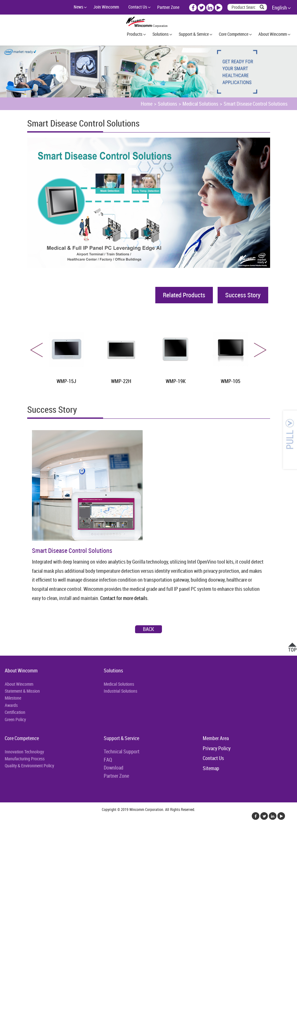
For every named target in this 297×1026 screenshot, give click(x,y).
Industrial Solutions (120, 691)
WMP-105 (230, 381)
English (279, 7)
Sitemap (211, 768)
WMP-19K (176, 381)
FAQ (108, 759)
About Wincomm (272, 34)
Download (113, 767)
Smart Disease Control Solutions (256, 103)
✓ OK (159, 1022)
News (78, 7)
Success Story (243, 295)
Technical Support (121, 751)
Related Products (184, 295)
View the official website (49, 902)
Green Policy (15, 719)
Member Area (216, 738)
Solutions (160, 34)
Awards (11, 705)
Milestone (13, 698)
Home (146, 103)
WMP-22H (121, 381)
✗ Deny (7, 856)
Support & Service (194, 34)
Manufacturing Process (25, 759)
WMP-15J (66, 381)
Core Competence (233, 34)
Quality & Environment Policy (29, 766)
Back (148, 629)
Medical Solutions (200, 103)
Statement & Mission (22, 691)
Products (134, 34)
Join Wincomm (106, 7)
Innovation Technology (24, 752)
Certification (15, 712)
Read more (12, 902)
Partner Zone (168, 7)
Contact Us (137, 7)
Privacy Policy (217, 748)
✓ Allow (8, 848)
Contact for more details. (124, 598)
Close (5, 833)
